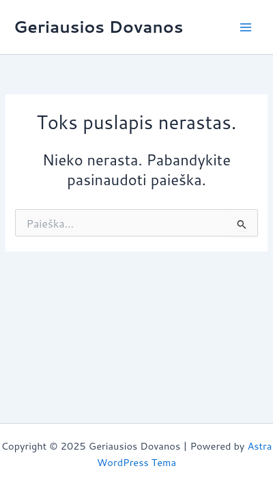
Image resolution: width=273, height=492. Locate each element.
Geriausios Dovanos (98, 26)
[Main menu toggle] (245, 26)
